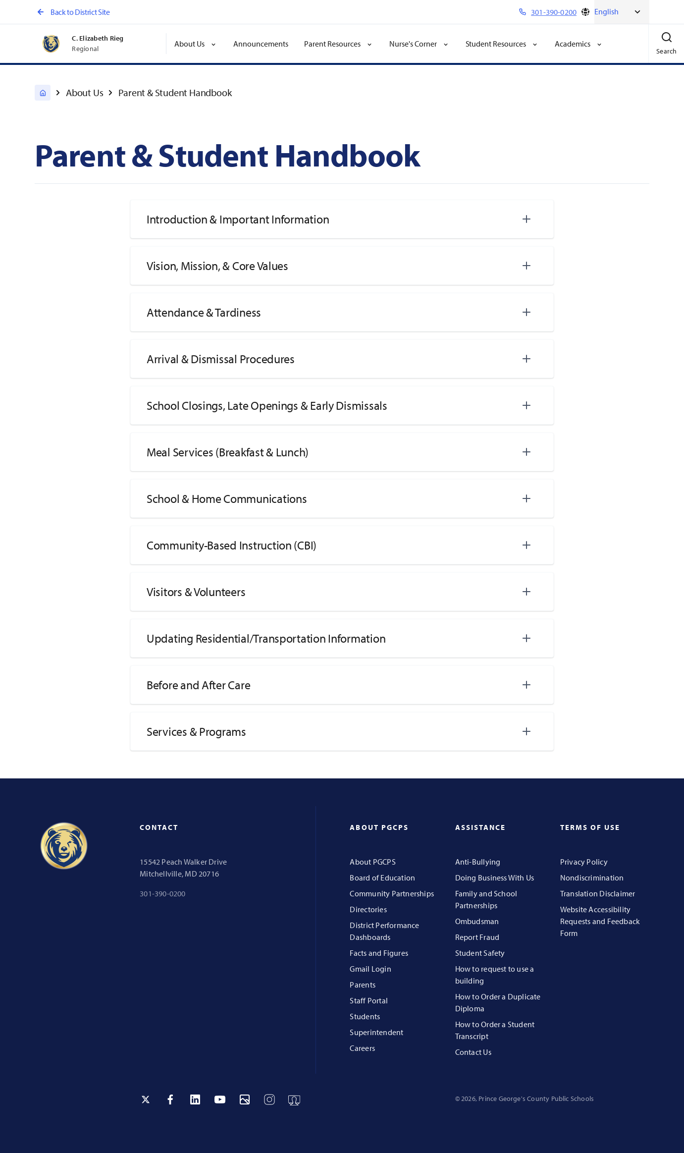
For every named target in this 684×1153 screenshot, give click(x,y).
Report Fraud (477, 937)
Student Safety (480, 953)
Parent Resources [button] (338, 44)
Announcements (260, 44)
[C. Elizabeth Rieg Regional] (43, 93)
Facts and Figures (379, 953)
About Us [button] (195, 44)
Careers (362, 1048)
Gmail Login (370, 969)
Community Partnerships (392, 893)
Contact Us (473, 1052)
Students (365, 1016)
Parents (362, 984)
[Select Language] (621, 12)
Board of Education (382, 877)
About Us (84, 92)
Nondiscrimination (592, 877)
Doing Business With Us (494, 877)
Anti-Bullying (478, 862)
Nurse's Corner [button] (419, 44)
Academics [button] (579, 44)
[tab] (342, 219)
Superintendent (376, 1032)
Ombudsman (477, 921)
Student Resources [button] (502, 44)
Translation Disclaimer (597, 893)
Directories (368, 909)
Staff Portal (369, 1000)
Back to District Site (72, 12)
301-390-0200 (163, 893)
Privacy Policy (584, 862)
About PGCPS (372, 862)
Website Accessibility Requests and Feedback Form (600, 921)
